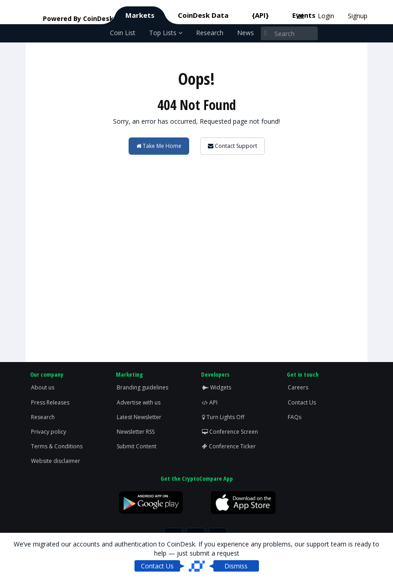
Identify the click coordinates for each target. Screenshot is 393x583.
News (245, 32)
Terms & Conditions (57, 446)
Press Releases (50, 402)
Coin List (122, 32)
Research (209, 32)
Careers (298, 387)
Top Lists (165, 32)
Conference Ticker (229, 446)
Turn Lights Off (223, 417)
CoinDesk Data (203, 15)
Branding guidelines (142, 387)
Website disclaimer (55, 461)
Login (326, 15)
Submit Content (136, 446)
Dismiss (236, 566)
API (209, 402)
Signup (357, 15)
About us (42, 387)
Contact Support (232, 146)
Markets (140, 15)
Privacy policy (48, 432)
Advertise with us (138, 402)
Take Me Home (158, 146)
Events (303, 15)
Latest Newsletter (139, 417)
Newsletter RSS (136, 432)
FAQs (294, 417)
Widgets (216, 387)
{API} (260, 15)
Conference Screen (230, 432)
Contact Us (302, 402)
